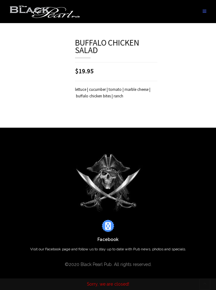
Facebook (108, 239)
